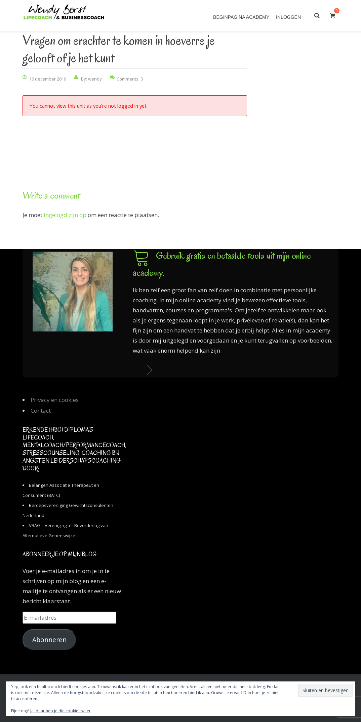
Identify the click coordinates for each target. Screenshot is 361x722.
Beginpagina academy (241, 17)
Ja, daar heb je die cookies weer (60, 711)
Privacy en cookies (55, 400)
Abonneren (49, 639)
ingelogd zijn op (65, 215)
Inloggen (288, 17)
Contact (41, 410)
